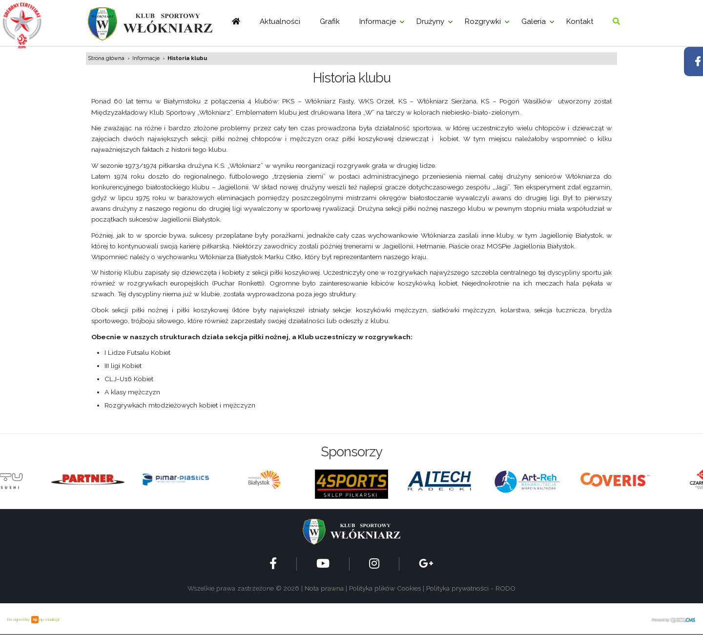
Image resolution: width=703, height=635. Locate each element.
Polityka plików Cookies (385, 588)
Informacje (377, 21)
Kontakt (579, 21)
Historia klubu (187, 58)
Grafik (330, 21)
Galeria (533, 21)
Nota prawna (324, 588)
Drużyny (430, 21)
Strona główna (106, 58)
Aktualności (280, 21)
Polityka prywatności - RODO (471, 588)
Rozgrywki (483, 21)
